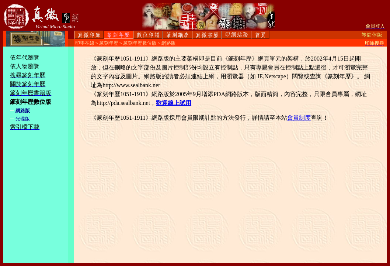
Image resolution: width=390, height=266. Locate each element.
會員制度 (299, 118)
